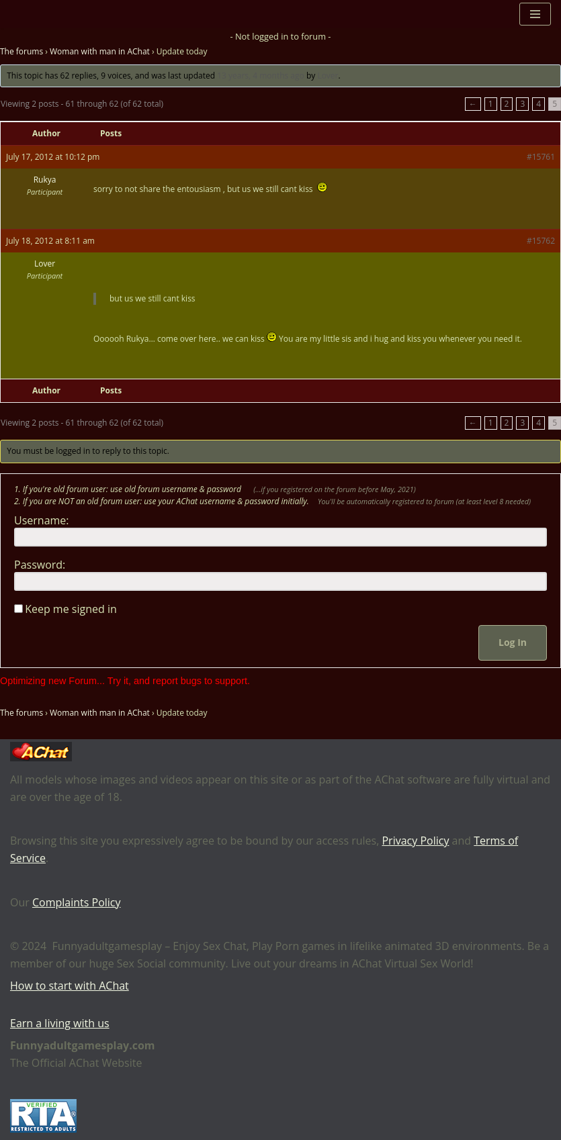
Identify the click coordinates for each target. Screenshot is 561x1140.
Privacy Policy (415, 840)
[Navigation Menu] (535, 14)
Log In (513, 642)
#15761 (541, 156)
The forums (21, 51)
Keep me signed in (71, 609)
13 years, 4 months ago (260, 75)
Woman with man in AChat (100, 51)
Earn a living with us (60, 1023)
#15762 (541, 240)
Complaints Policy (76, 902)
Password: (39, 565)
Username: (41, 520)
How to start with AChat (69, 985)
